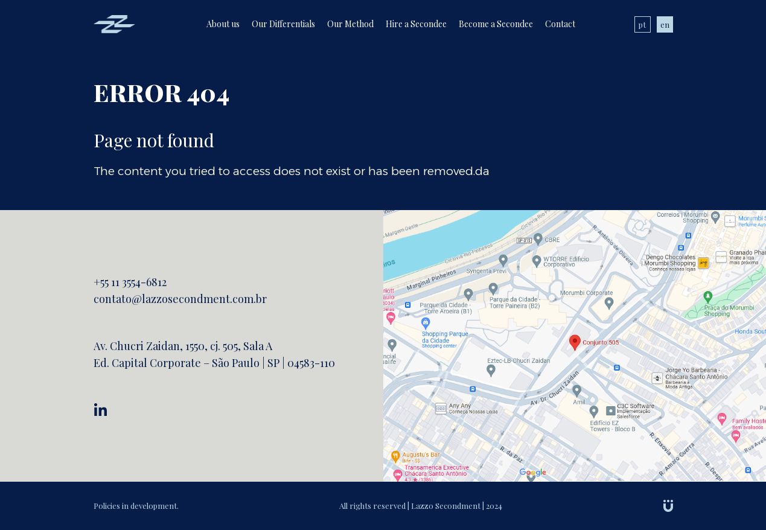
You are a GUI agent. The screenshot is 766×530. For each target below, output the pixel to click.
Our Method (350, 24)
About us (223, 24)
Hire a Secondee (416, 24)
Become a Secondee (496, 24)
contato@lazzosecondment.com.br (180, 299)
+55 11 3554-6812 (130, 282)
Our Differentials (283, 24)
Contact (560, 24)
